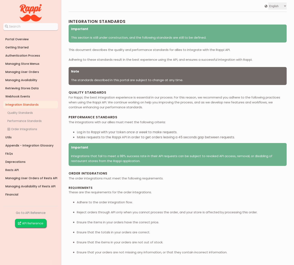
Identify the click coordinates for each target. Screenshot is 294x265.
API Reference (30, 223)
